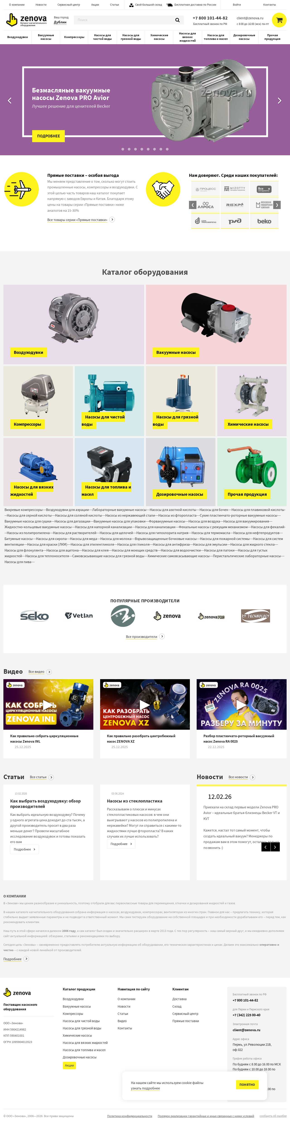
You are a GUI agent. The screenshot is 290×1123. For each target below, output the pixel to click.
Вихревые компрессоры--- (25, 510)
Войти (237, 5)
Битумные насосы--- (20, 539)
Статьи (114, 5)
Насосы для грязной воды (131, 37)
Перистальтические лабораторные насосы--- (248, 556)
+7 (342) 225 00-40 (246, 1015)
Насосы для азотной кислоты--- (175, 510)
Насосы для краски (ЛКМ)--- (49, 544)
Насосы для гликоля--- (135, 544)
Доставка (179, 999)
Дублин (60, 22)
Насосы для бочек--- (216, 510)
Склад (176, 1006)
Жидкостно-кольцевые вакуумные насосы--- (40, 527)
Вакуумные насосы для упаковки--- (121, 521)
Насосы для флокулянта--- (25, 550)
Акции (95, 5)
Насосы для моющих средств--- (136, 550)
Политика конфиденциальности (129, 1116)
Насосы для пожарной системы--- (226, 539)
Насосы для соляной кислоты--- (80, 515)
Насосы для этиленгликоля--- (94, 544)
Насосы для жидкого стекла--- (254, 544)
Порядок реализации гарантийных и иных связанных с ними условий (206, 1116)
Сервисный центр (69, 5)
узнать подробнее (145, 1088)
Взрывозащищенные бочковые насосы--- (167, 539)
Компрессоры (74, 37)
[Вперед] (280, 77)
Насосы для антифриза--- (173, 544)
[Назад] (10, 77)
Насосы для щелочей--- (118, 533)
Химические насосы (159, 37)
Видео (122, 1021)
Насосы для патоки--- (221, 550)
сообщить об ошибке (273, 1116)
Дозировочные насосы (244, 37)
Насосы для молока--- (117, 539)
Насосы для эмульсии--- (211, 544)
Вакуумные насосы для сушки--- (30, 521)
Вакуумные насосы (46, 37)
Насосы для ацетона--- (64, 550)
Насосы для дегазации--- (74, 521)
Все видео (36, 672)
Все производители (141, 636)
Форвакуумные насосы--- (168, 521)
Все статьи (38, 777)
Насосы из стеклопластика (134, 801)
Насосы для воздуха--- (205, 521)
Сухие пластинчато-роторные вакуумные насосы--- (240, 515)
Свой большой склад (148, 5)
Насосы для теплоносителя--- (48, 556)
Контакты (269, 5)
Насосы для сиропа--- (53, 539)
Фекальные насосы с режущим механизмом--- (215, 527)
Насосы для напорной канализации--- (105, 527)
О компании (16, 5)
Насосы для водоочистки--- (182, 550)
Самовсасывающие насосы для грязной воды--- (110, 556)
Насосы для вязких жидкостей (187, 37)
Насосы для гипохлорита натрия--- (164, 533)
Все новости (238, 777)
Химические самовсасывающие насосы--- (180, 556)
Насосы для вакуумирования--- (247, 521)
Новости (41, 5)
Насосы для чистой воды (102, 37)
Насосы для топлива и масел (216, 37)
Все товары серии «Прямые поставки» (77, 220)
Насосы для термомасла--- (212, 533)
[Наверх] (17, 992)
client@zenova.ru (246, 1030)
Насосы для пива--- (20, 562)
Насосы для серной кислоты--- (31, 515)
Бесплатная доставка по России (195, 5)
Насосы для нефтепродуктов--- (258, 533)
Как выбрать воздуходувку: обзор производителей (45, 803)
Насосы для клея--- (97, 550)
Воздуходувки (17, 37)
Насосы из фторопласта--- (179, 515)
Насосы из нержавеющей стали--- (131, 515)
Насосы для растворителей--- (76, 533)
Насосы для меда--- (85, 539)
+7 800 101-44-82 (210, 18)
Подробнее (12, 959)
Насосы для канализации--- (157, 527)
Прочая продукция (272, 37)
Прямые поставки (185, 1021)
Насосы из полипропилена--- (30, 533)
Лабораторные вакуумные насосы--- (121, 510)
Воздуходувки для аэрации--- (69, 510)
